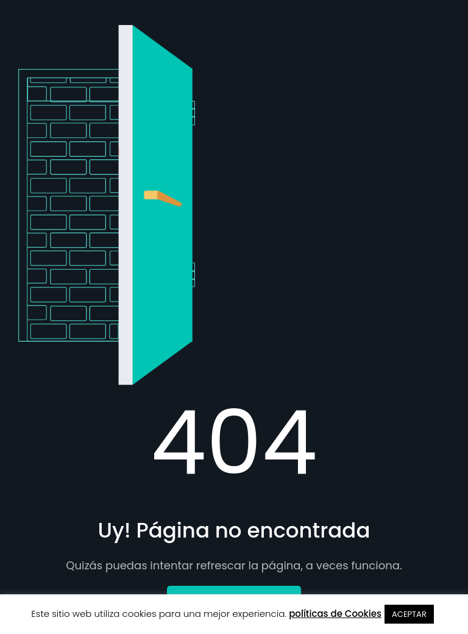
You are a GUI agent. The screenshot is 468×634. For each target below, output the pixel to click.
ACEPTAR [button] (409, 614)
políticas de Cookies (335, 613)
